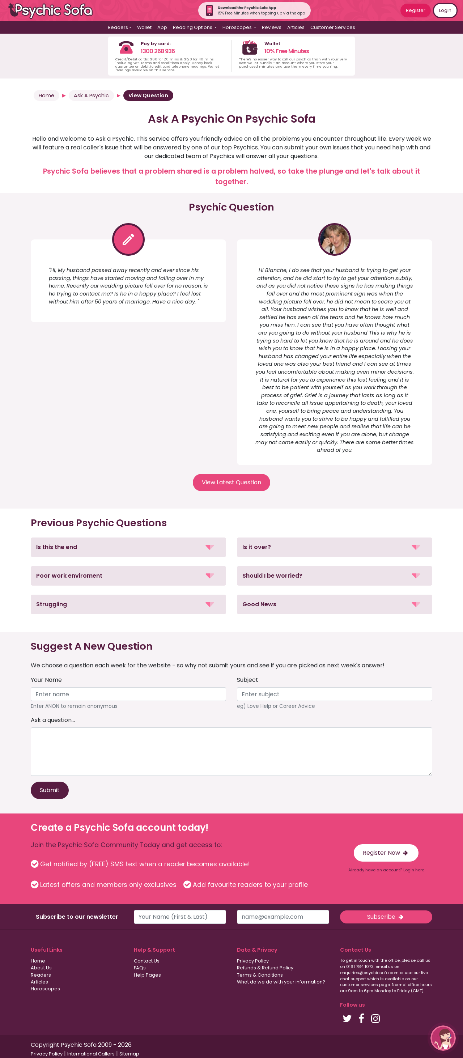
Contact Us (147, 961)
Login (445, 10)
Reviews (271, 27)
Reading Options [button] (193, 27)
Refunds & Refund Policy (265, 968)
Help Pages (147, 975)
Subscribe (386, 917)
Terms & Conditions (260, 975)
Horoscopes (45, 989)
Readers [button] (118, 27)
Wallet (144, 27)
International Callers (91, 1054)
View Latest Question (231, 482)
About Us (41, 968)
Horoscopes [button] (237, 27)
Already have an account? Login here (386, 870)
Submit (50, 790)
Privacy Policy (253, 961)
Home (46, 95)
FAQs (140, 968)
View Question (148, 95)
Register (415, 10)
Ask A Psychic (91, 95)
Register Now (386, 853)
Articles (296, 27)
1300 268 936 (158, 51)
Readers (41, 975)
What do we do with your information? (281, 982)
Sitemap (129, 1054)
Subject (247, 680)
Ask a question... (53, 720)
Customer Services (332, 27)
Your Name (46, 680)
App (162, 27)
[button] (128, 547)
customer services (359, 984)
